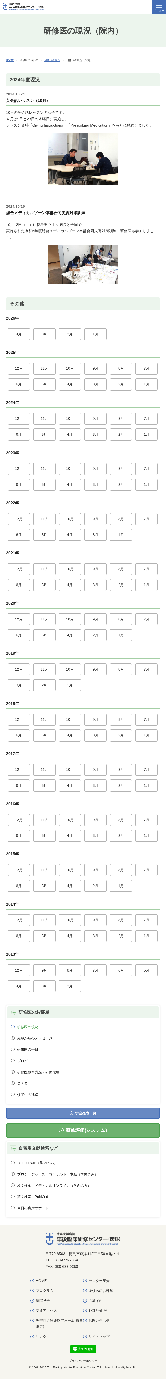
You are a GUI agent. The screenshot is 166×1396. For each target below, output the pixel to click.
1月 (95, 334)
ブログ (23, 1073)
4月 (19, 334)
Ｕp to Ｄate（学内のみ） (38, 1177)
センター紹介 (100, 1296)
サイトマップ (100, 1353)
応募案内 (96, 1316)
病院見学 (43, 1316)
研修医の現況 (52, 60)
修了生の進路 (28, 1107)
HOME (10, 60)
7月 (146, 369)
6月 (19, 385)
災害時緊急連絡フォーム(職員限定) (59, 1340)
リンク (41, 1353)
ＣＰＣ (23, 1096)
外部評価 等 (98, 1327)
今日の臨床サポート (34, 1224)
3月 (44, 334)
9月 (95, 369)
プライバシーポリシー (83, 1378)
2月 (70, 334)
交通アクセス (47, 1327)
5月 (44, 385)
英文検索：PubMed (33, 1212)
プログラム (45, 1306)
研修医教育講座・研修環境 (39, 1084)
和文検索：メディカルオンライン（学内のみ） (56, 1200)
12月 (19, 369)
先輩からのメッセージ (36, 1049)
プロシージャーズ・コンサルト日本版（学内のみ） (60, 1189)
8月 (121, 369)
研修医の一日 (28, 1061)
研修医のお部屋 (102, 1306)
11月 (44, 369)
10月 (70, 369)
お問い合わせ (100, 1337)
